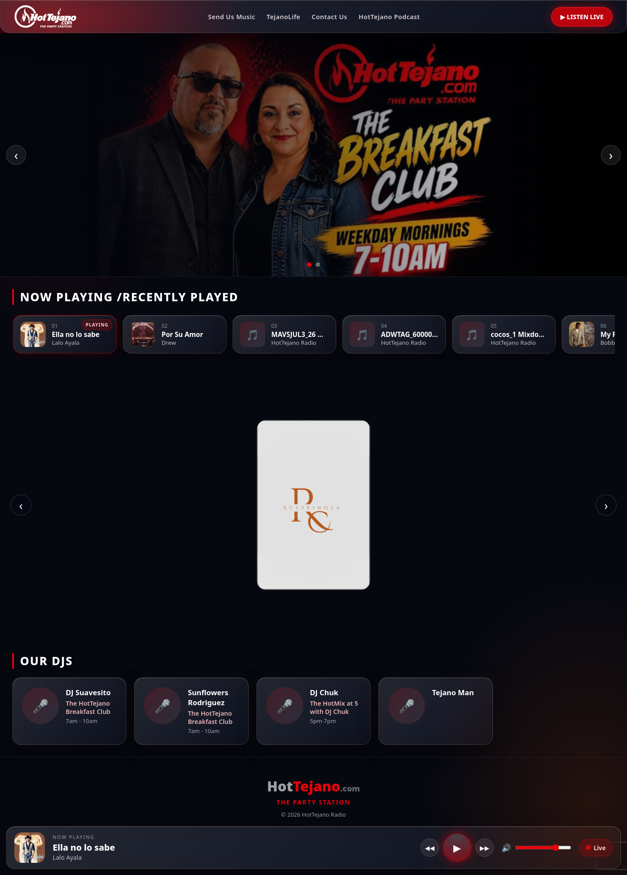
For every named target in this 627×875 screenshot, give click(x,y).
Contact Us (329, 17)
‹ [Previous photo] (21, 505)
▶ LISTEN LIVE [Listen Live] (581, 17)
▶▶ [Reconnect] (484, 848)
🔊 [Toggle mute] (506, 847)
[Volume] (543, 847)
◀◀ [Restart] (430, 848)
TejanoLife (283, 17)
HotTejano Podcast (389, 17)
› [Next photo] (606, 505)
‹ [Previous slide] (16, 154)
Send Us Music (231, 17)
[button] (29, 847)
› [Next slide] (611, 154)
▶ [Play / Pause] (457, 848)
